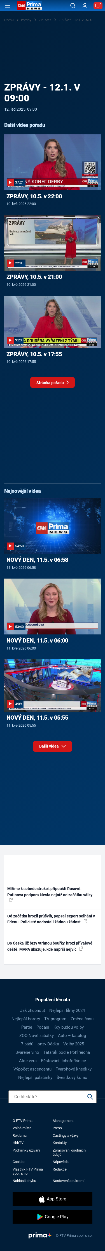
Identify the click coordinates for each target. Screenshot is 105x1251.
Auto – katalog (72, 1035)
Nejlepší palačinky (35, 1077)
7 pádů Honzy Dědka (40, 1044)
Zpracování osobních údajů (69, 1152)
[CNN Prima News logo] (29, 5)
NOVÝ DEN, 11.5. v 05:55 (37, 717)
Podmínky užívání (26, 1150)
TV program (55, 1018)
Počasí (42, 1027)
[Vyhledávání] (72, 5)
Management (63, 1121)
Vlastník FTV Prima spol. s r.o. (28, 1171)
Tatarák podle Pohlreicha (66, 1052)
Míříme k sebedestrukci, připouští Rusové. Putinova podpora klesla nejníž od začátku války (49, 894)
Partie (26, 1027)
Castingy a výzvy (65, 1135)
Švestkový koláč (72, 1077)
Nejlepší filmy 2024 (67, 1010)
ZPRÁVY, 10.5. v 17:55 (34, 354)
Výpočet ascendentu (32, 1069)
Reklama (20, 1135)
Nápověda (61, 1162)
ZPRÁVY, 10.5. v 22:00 (34, 196)
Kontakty (60, 1143)
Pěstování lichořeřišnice (63, 1060)
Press (57, 1128)
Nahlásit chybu (24, 1181)
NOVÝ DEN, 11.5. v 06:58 (37, 559)
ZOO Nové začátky (36, 1035)
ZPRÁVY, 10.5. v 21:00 (34, 276)
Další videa (52, 745)
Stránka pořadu (52, 384)
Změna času (82, 1018)
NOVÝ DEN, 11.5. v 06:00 (37, 640)
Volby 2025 (73, 1044)
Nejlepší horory (25, 1018)
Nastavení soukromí (68, 1181)
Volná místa (22, 1128)
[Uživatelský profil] (84, 5)
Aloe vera (28, 1060)
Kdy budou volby (68, 1027)
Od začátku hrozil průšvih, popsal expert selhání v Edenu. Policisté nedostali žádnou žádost (51, 919)
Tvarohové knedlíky (74, 1069)
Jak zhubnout (32, 1010)
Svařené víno (27, 1052)
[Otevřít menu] (8, 5)
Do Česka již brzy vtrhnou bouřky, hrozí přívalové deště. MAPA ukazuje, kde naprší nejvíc (49, 946)
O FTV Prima (22, 1121)
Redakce (60, 1169)
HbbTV (18, 1143)
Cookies (19, 1162)
